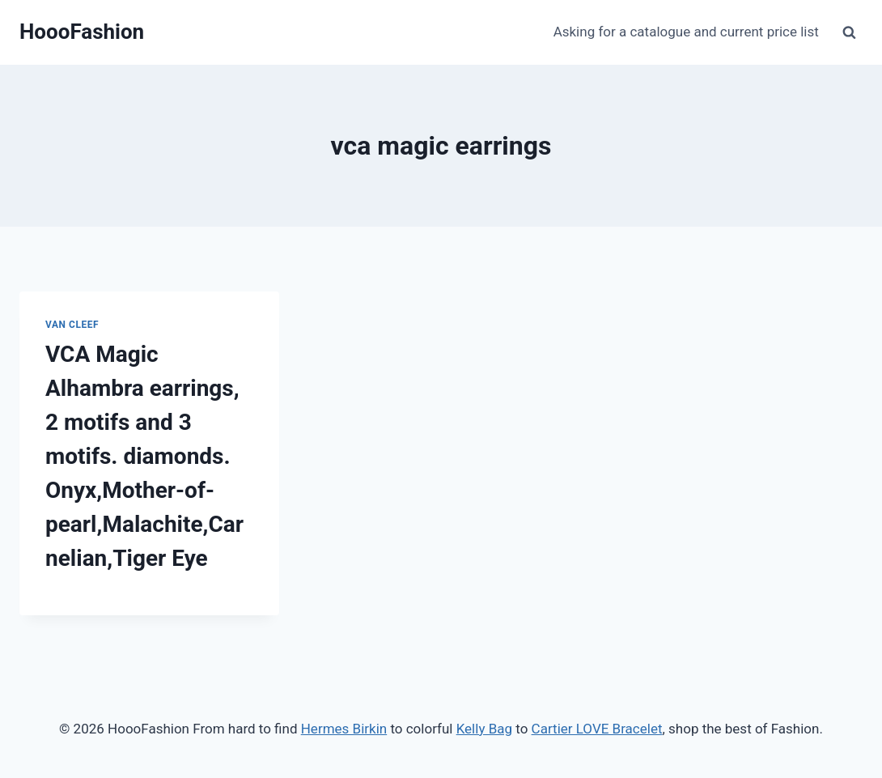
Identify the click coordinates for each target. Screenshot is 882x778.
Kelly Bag (484, 729)
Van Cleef (72, 324)
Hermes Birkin (344, 729)
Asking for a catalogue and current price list (686, 31)
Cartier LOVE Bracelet (597, 729)
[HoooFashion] (81, 32)
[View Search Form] (849, 32)
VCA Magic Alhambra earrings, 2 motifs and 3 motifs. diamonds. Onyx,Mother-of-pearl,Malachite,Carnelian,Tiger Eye (144, 456)
